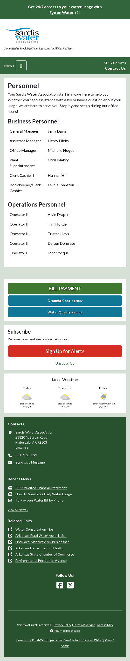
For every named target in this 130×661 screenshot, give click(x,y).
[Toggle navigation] (21, 65)
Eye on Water (61, 12)
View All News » (18, 510)
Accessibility (105, 625)
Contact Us (115, 68)
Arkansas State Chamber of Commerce (44, 554)
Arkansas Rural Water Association (41, 535)
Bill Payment (65, 288)
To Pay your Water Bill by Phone (39, 500)
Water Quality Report (65, 312)
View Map (21, 447)
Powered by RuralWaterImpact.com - (65, 640)
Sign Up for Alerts (65, 351)
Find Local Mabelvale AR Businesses (42, 542)
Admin (65, 646)
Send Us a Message (30, 462)
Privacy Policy (62, 625)
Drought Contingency (65, 301)
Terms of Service (84, 625)
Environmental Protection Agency (41, 560)
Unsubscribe (65, 363)
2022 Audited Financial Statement (41, 488)
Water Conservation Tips (34, 529)
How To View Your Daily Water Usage (43, 494)
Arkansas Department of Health (39, 548)
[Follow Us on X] (70, 585)
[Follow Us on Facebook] (59, 585)
